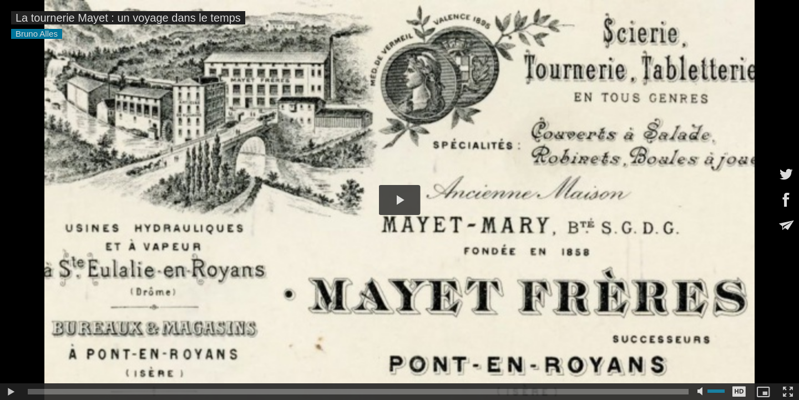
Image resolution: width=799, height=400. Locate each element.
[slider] (358, 391)
